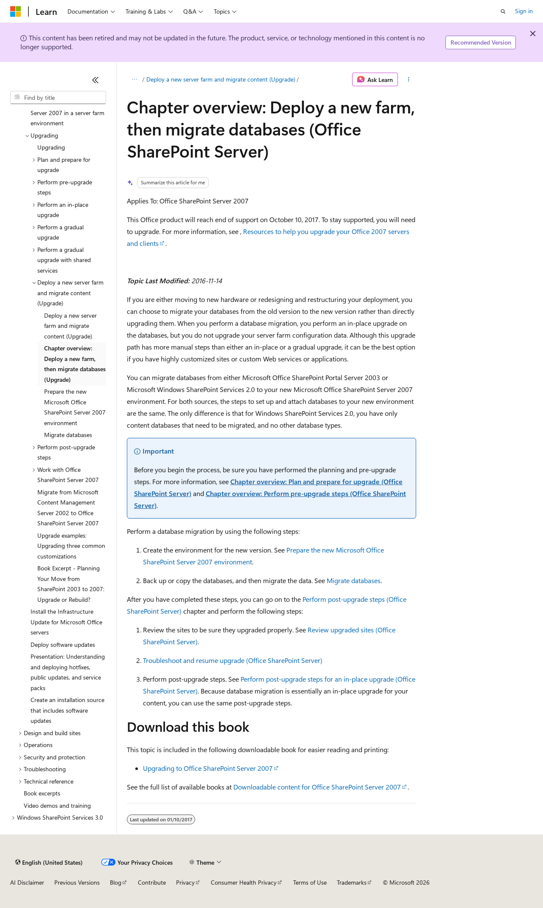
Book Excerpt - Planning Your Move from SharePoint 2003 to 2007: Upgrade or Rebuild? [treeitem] (71, 583)
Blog (115, 882)
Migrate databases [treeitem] (68, 435)
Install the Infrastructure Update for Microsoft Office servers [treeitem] (66, 621)
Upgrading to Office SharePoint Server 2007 (208, 768)
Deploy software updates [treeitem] (63, 644)
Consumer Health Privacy (244, 882)
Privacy (185, 882)
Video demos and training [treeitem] (57, 805)
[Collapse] (95, 79)
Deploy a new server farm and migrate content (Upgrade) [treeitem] (70, 325)
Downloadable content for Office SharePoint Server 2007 (317, 786)
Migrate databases (354, 580)
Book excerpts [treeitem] (42, 793)
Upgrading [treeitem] (51, 147)
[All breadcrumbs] (134, 79)
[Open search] (503, 11)
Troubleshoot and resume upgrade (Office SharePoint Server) (232, 660)
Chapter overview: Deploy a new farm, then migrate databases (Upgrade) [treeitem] (75, 364)
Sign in (524, 11)
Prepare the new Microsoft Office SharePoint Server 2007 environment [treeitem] (75, 407)
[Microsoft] (15, 11)
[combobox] (58, 97)
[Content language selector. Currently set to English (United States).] (49, 862)
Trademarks (352, 882)
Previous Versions (77, 882)
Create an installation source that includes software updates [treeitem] (67, 710)
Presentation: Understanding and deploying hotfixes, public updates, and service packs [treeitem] (68, 672)
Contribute (152, 882)
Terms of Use (310, 882)
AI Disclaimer (27, 882)
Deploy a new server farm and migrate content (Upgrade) (220, 79)
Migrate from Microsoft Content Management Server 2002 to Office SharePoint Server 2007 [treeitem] (68, 507)
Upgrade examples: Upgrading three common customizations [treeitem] (71, 545)
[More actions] (408, 79)
